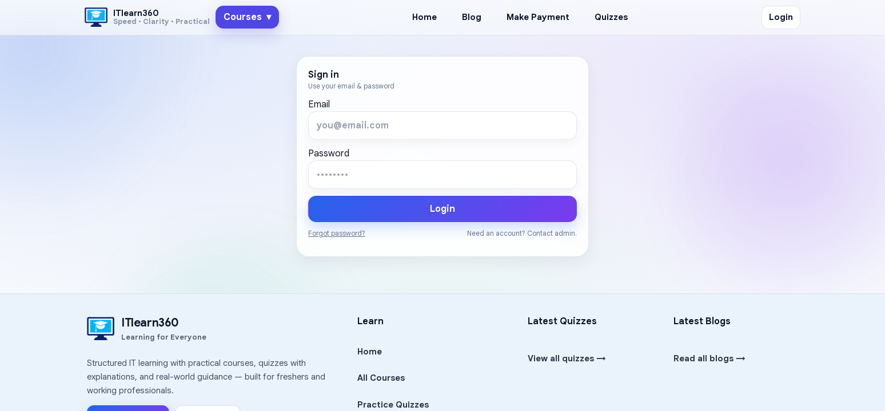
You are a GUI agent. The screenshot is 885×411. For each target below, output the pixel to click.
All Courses (381, 378)
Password (328, 153)
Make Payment (538, 17)
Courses (247, 17)
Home (424, 17)
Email (319, 104)
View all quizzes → (567, 358)
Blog (471, 17)
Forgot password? (336, 233)
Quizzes (611, 17)
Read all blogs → (709, 358)
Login (781, 17)
